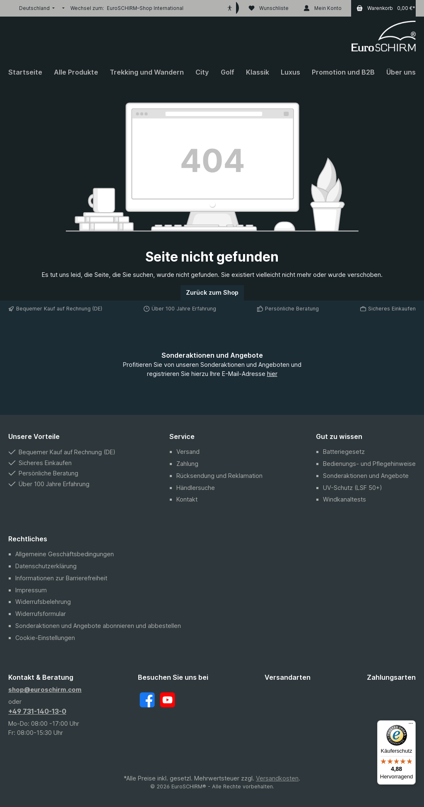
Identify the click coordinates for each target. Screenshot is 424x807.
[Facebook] (147, 700)
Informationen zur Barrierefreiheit (61, 578)
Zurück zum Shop (212, 292)
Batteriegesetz (344, 451)
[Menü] (411, 725)
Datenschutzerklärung (46, 566)
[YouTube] (167, 700)
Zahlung (187, 463)
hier (272, 373)
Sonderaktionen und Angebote (366, 475)
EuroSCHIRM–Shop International (145, 8)
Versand (188, 451)
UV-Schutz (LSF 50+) (352, 487)
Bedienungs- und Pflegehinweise (369, 463)
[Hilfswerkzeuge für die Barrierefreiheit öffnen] (229, 8)
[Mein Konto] (322, 8)
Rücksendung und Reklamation (219, 475)
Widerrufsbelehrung (43, 601)
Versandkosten (277, 778)
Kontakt (187, 499)
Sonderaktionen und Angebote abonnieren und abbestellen (98, 625)
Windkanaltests (344, 499)
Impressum (31, 590)
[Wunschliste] (268, 8)
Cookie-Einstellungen (45, 637)
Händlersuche (195, 487)
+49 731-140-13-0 (37, 711)
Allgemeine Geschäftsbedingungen (64, 553)
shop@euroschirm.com (45, 689)
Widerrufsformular (40, 613)
